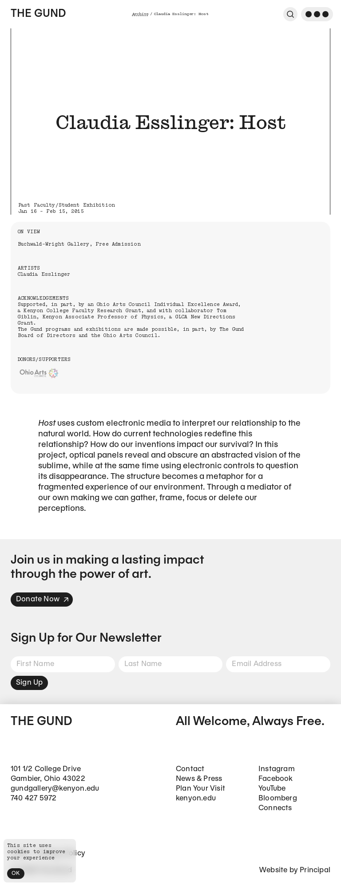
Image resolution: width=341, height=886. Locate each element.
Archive (140, 14)
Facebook (275, 779)
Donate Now (42, 599)
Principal (315, 870)
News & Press (199, 779)
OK (16, 873)
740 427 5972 (33, 798)
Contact (190, 769)
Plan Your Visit (200, 788)
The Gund (38, 14)
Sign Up (29, 682)
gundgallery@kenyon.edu (55, 788)
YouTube (271, 788)
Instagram (276, 769)
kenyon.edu (196, 798)
